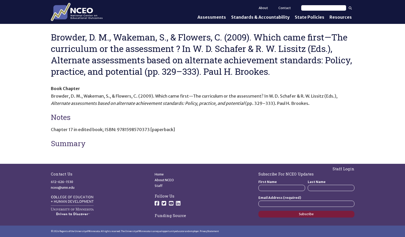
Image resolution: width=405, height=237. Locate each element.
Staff (159, 186)
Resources (341, 17)
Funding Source (170, 215)
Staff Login (343, 168)
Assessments (211, 17)
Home (159, 174)
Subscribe (306, 214)
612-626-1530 (62, 182)
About (263, 8)
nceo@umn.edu (62, 187)
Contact (284, 8)
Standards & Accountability (260, 17)
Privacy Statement (209, 231)
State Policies (309, 17)
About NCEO (164, 180)
